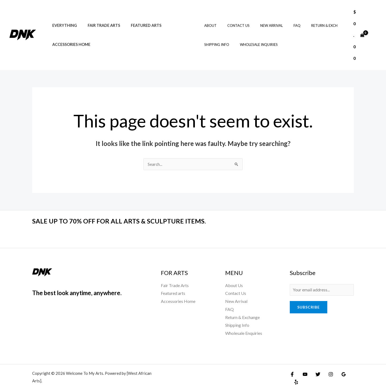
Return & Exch (308, 20)
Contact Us (233, 20)
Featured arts (138, 19)
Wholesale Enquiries (243, 321)
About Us (234, 274)
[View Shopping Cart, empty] (357, 29)
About (209, 20)
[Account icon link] (374, 29)
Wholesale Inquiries (254, 39)
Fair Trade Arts (99, 19)
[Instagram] (326, 362)
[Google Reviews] (338, 362)
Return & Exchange (242, 305)
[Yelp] (349, 362)
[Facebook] (292, 362)
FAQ (284, 20)
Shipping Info (215, 39)
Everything (63, 19)
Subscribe (308, 296)
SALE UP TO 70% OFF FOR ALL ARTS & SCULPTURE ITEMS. (126, 209)
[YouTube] (303, 362)
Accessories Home (70, 38)
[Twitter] (315, 362)
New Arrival (262, 20)
